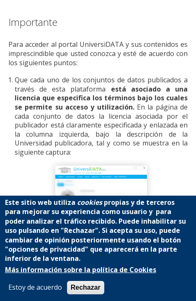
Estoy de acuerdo (35, 287)
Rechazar (86, 287)
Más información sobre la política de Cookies (80, 269)
